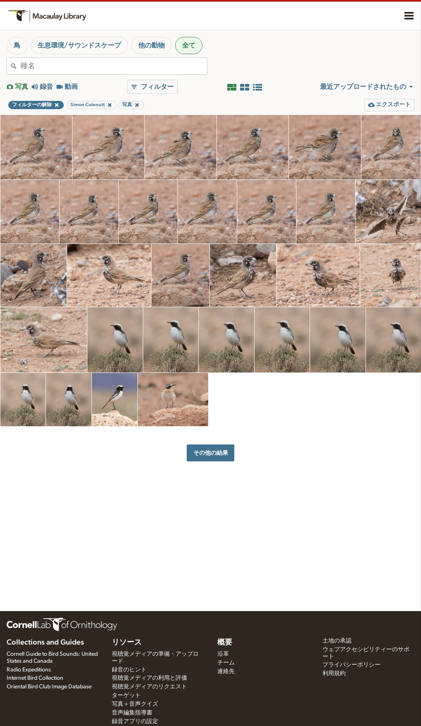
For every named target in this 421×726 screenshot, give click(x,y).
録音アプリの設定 (135, 721)
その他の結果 (210, 453)
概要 (224, 642)
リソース (127, 642)
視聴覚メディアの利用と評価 (149, 678)
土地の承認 (336, 641)
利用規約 (334, 673)
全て (188, 45)
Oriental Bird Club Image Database (49, 687)
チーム (226, 663)
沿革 (223, 654)
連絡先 (226, 671)
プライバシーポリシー (351, 665)
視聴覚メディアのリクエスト (149, 687)
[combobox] (113, 66)
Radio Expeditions (29, 670)
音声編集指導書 (132, 713)
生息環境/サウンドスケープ (79, 45)
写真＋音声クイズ (135, 704)
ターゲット (126, 695)
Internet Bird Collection (35, 678)
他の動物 (151, 45)
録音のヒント (129, 670)
